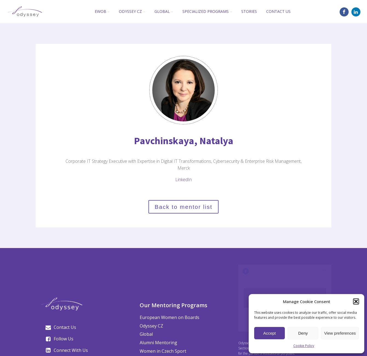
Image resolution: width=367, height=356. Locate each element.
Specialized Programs (207, 11)
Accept (269, 333)
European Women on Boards (169, 317)
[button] (356, 301)
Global (163, 11)
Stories (249, 11)
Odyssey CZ (132, 11)
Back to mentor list (184, 207)
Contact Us (278, 11)
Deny (303, 333)
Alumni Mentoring (158, 343)
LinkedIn (183, 179)
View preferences (340, 333)
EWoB (102, 11)
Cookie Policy (303, 345)
